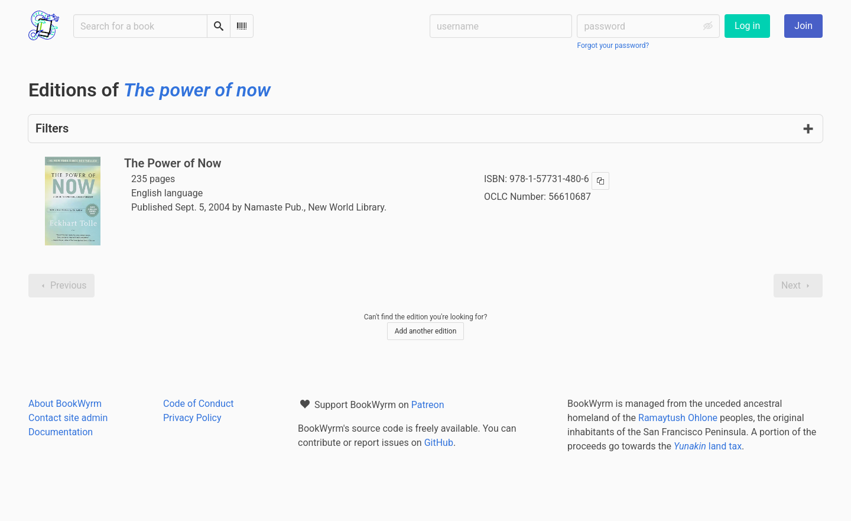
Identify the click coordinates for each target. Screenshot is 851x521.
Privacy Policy (192, 417)
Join (803, 25)
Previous (61, 286)
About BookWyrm (65, 403)
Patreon (427, 404)
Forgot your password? (613, 45)
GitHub (438, 442)
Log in (747, 25)
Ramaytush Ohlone (677, 417)
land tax (708, 446)
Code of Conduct (198, 403)
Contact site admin (68, 417)
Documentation (60, 432)
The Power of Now (173, 163)
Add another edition (426, 331)
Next (798, 286)
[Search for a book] (140, 26)
